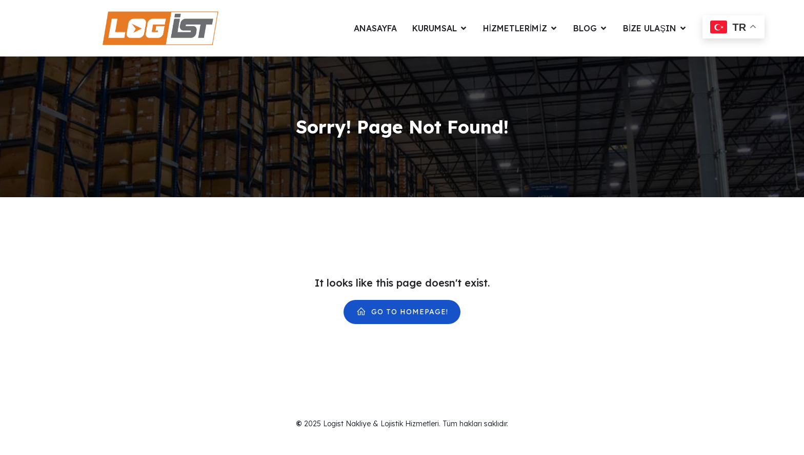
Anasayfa (375, 28)
